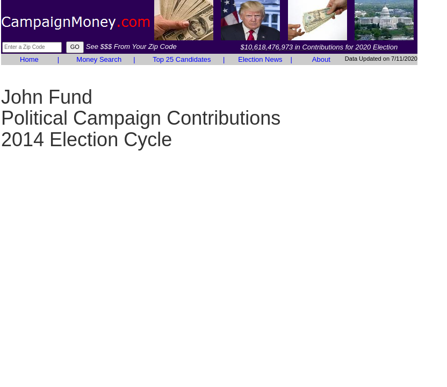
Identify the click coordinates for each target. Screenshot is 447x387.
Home (29, 59)
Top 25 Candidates (182, 59)
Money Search (98, 59)
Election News (260, 59)
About (321, 59)
